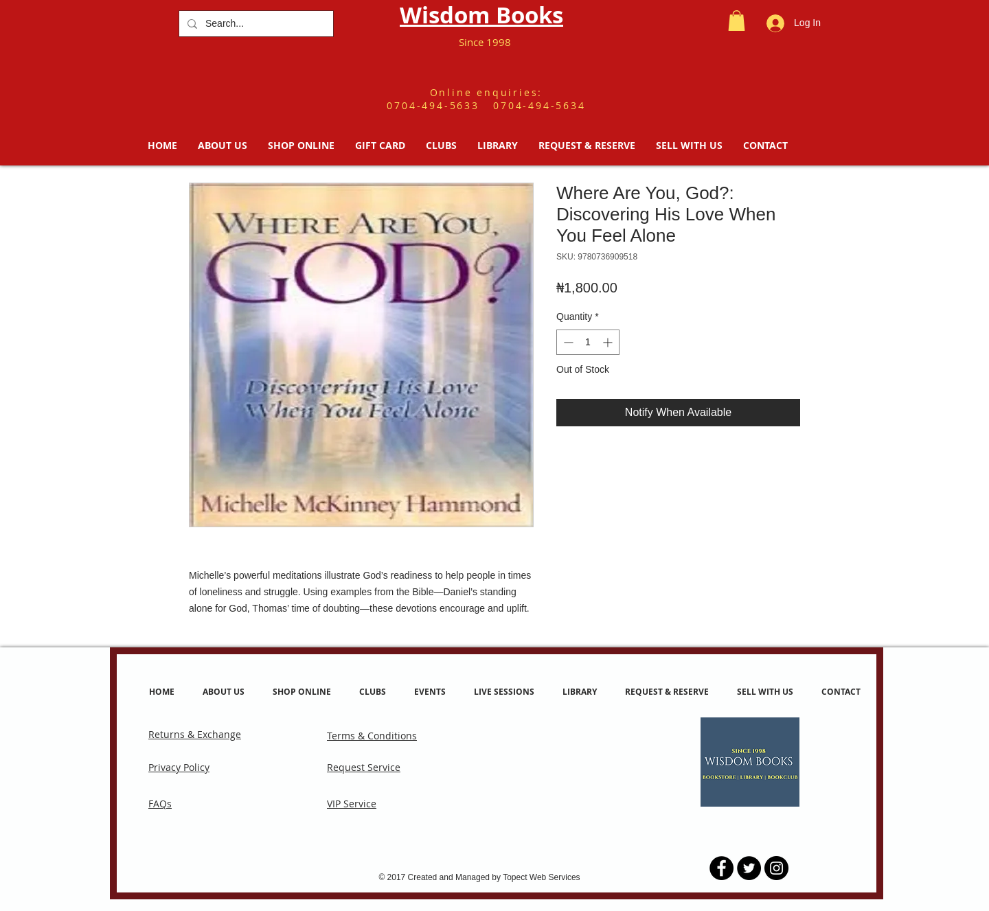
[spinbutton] (588, 342)
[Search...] (254, 23)
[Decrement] (567, 342)
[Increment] (608, 342)
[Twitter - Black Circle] (749, 868)
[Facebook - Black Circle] (721, 868)
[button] (736, 20)
